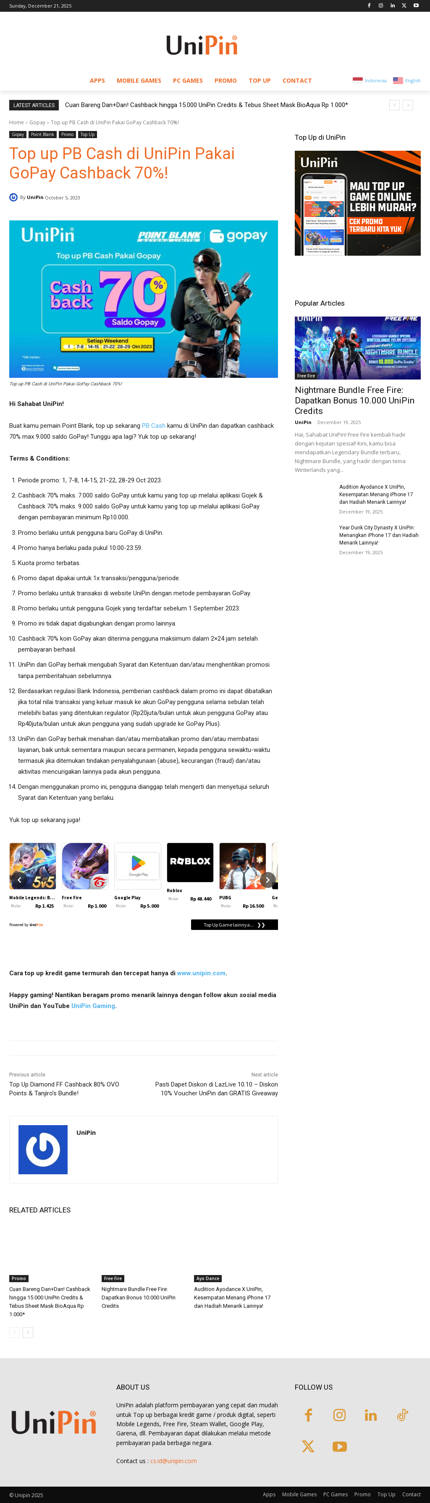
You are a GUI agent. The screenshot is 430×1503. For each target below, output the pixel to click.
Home (16, 122)
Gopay (37, 122)
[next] (408, 105)
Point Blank (43, 134)
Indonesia (376, 80)
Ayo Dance (208, 1278)
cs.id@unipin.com (173, 1461)
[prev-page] (14, 1332)
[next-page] (28, 1332)
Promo (67, 134)
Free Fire (113, 1278)
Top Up (87, 134)
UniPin (35, 197)
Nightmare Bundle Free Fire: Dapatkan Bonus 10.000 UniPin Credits (139, 1297)
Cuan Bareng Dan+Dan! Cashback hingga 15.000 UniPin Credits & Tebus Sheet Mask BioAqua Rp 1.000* (206, 105)
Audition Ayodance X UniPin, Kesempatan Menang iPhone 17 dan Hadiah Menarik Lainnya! (232, 1297)
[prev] (394, 105)
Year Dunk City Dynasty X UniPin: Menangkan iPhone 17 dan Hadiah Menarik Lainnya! (379, 535)
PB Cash (153, 425)
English (413, 80)
